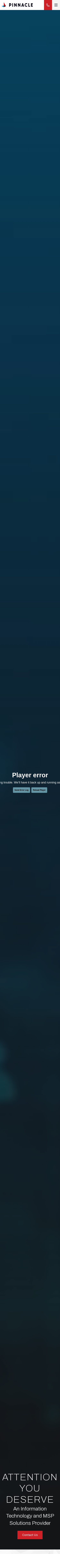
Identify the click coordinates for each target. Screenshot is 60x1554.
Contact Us (30, 1535)
